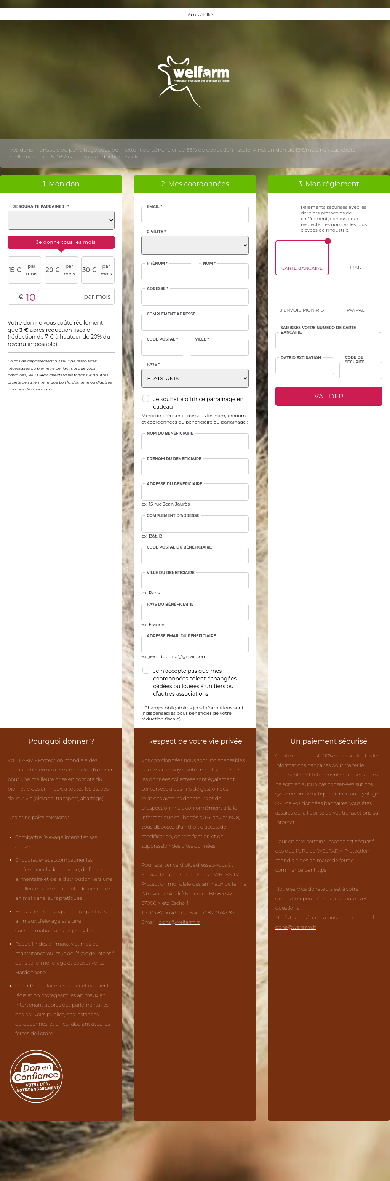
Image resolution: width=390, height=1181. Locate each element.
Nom (209, 263)
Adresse (157, 288)
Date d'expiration (301, 358)
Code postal (162, 339)
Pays (153, 364)
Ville (202, 339)
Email (154, 207)
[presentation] (61, 242)
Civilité (156, 232)
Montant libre (61, 296)
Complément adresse (171, 314)
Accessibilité (200, 15)
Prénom (157, 263)
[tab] (61, 242)
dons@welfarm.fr (179, 922)
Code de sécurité (354, 360)
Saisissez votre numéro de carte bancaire (318, 330)
